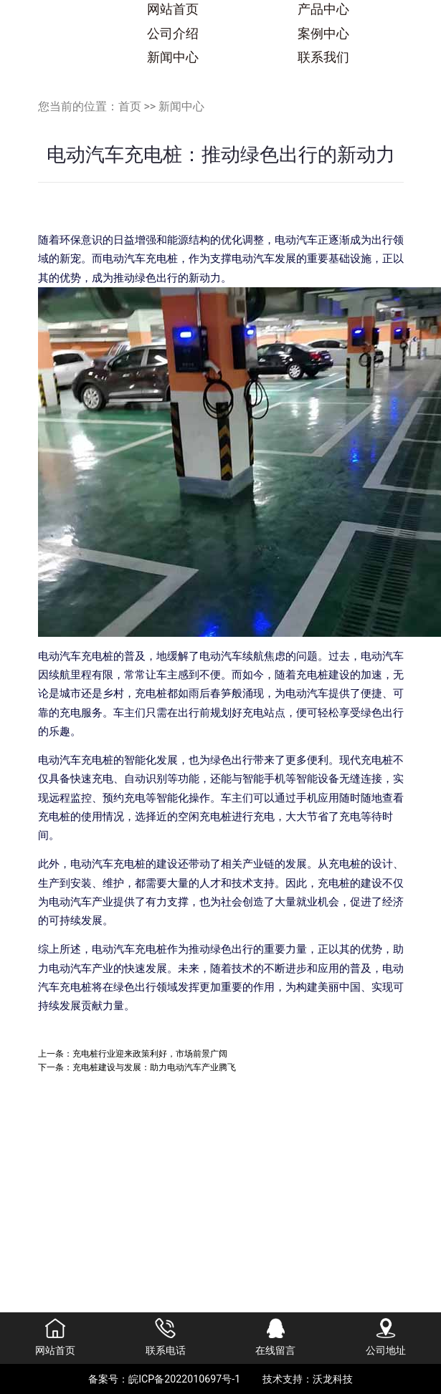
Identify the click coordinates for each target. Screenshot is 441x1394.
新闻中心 (173, 57)
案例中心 (323, 34)
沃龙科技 (333, 1379)
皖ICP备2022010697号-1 (184, 1379)
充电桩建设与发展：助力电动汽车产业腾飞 (154, 1067)
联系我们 (323, 57)
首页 (129, 106)
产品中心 (323, 9)
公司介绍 (173, 34)
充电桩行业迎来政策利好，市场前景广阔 (149, 1053)
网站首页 (173, 9)
